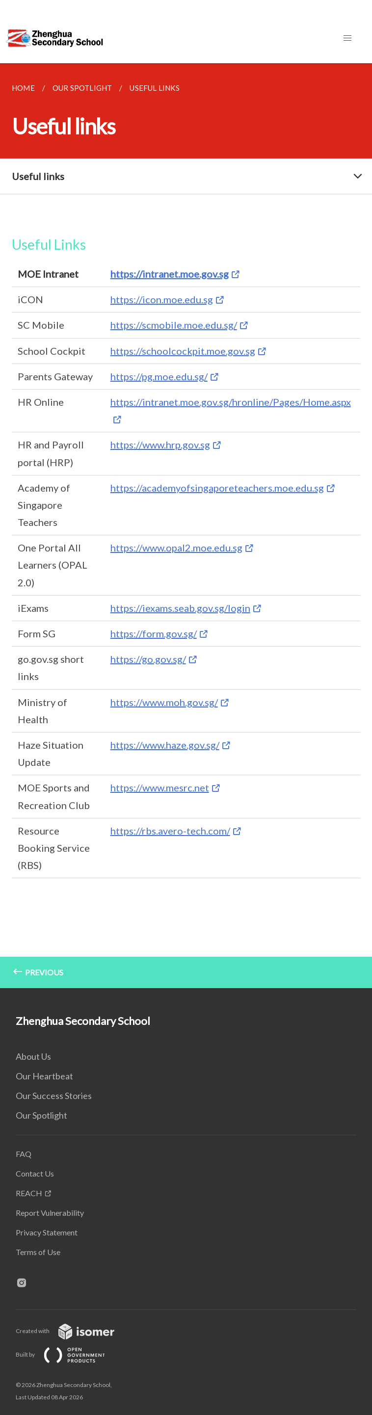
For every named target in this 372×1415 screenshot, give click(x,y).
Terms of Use (38, 1252)
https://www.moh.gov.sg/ (164, 702)
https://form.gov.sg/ (153, 633)
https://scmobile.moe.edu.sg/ (173, 325)
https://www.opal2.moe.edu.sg (176, 547)
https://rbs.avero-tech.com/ (170, 831)
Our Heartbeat (44, 1076)
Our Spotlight (41, 1115)
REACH (29, 1193)
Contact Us (35, 1173)
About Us (33, 1056)
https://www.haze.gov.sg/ (164, 745)
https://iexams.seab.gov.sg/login (180, 608)
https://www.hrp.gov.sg (160, 444)
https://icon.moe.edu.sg (161, 299)
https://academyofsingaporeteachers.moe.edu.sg (217, 488)
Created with (73, 1331)
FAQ (23, 1153)
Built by (68, 1354)
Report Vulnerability (50, 1212)
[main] (186, 525)
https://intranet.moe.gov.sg (169, 274)
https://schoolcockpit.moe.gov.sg (182, 351)
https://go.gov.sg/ (148, 659)
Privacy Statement (47, 1232)
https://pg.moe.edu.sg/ (159, 376)
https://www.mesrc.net (159, 787)
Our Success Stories (54, 1095)
